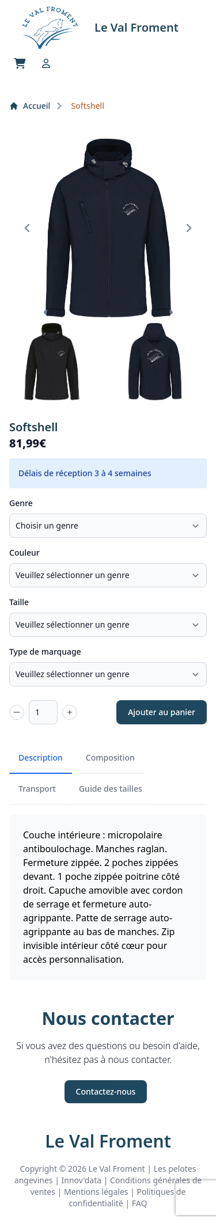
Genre (21, 502)
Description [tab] (40, 757)
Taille (19, 602)
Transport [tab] (37, 788)
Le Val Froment (108, 1141)
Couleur (24, 552)
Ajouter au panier (161, 712)
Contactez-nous (106, 1091)
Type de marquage (45, 651)
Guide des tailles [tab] (110, 788)
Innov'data (82, 1180)
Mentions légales (96, 1191)
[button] (52, 361)
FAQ (139, 1203)
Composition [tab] (110, 757)
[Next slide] (188, 228)
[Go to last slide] (27, 228)
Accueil (29, 105)
